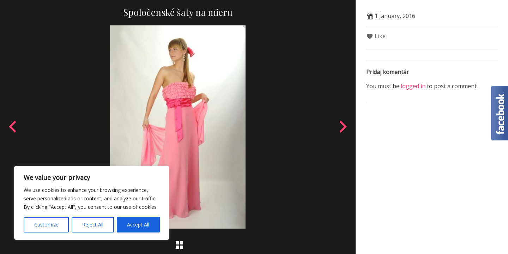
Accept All (138, 224)
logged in (413, 86)
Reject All (92, 224)
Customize (46, 224)
